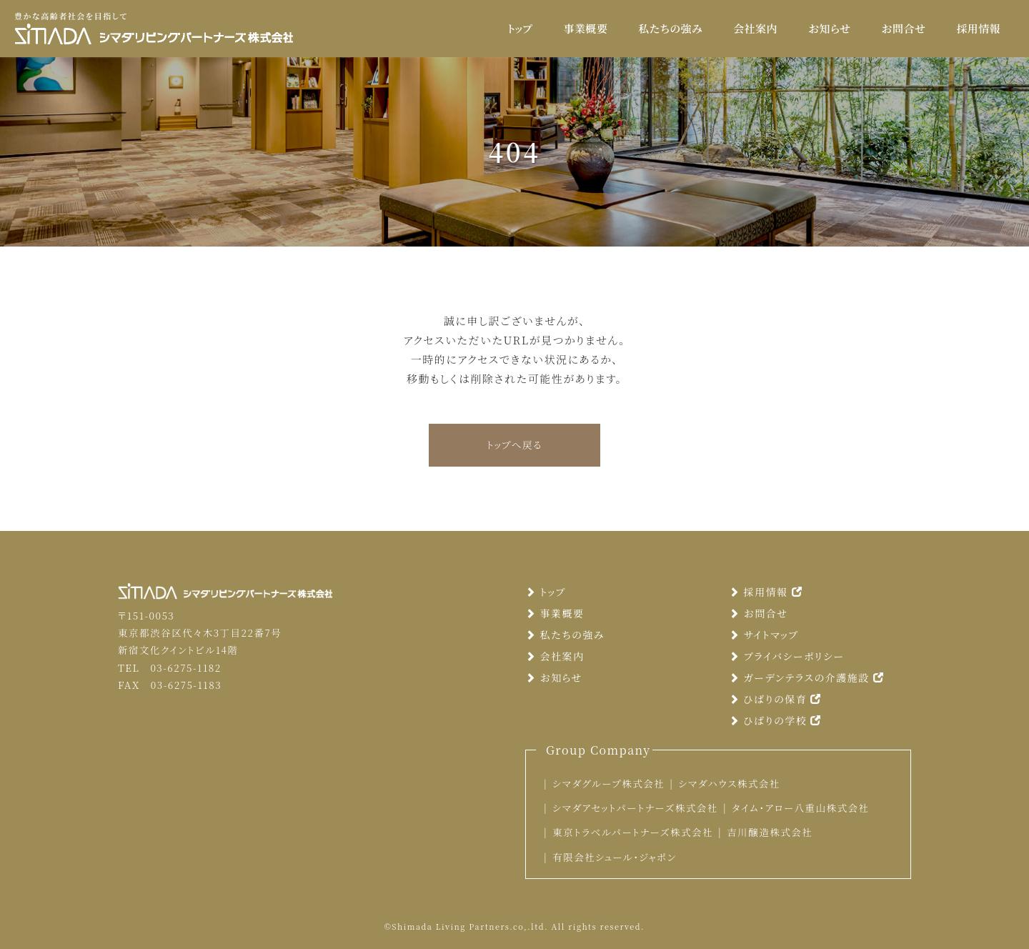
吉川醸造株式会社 (769, 832)
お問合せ (903, 28)
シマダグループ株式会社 (608, 783)
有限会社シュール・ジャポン (614, 857)
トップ (520, 28)
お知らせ (829, 28)
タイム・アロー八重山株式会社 (801, 807)
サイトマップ (763, 634)
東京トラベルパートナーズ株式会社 (632, 832)
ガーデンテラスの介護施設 (806, 677)
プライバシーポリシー (786, 656)
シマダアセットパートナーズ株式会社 (635, 807)
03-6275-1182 (185, 667)
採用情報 (978, 28)
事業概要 (586, 28)
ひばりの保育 (775, 699)
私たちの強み (670, 28)
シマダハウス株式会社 (729, 783)
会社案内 (755, 28)
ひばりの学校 (775, 720)
